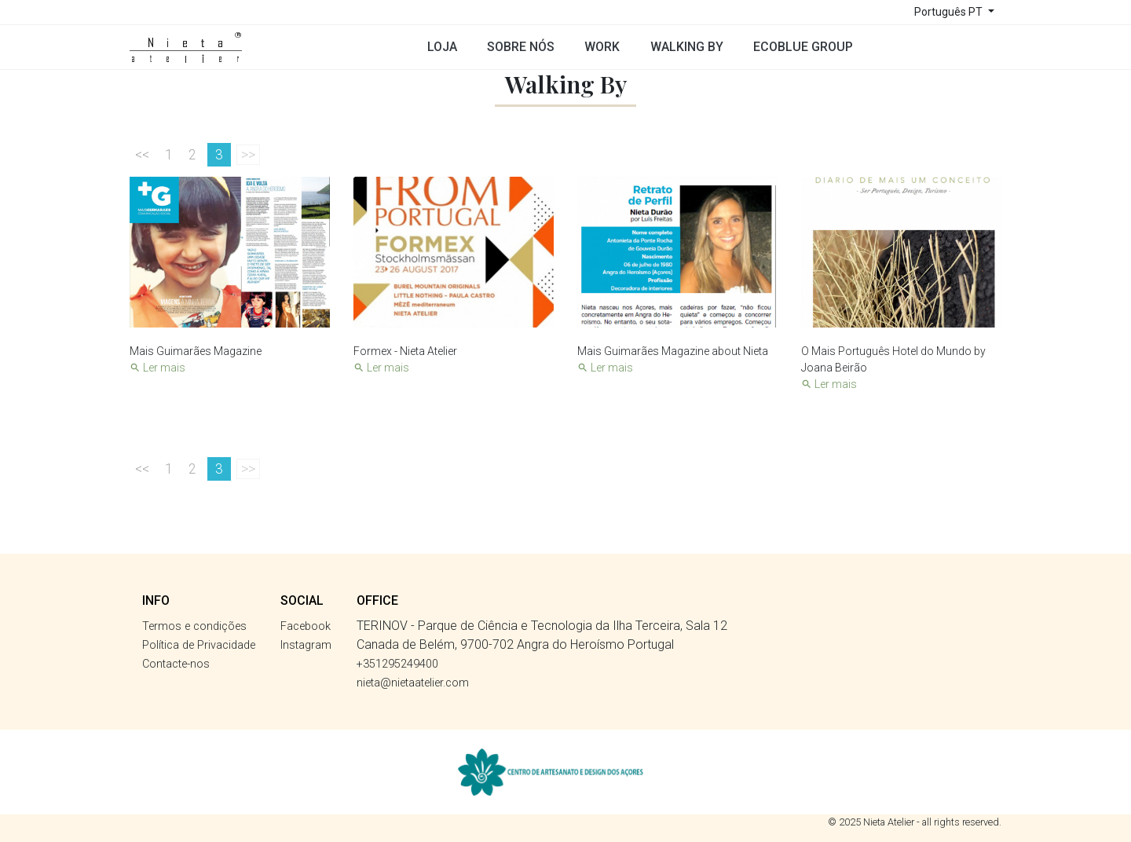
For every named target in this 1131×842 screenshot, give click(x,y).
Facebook (305, 626)
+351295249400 (397, 664)
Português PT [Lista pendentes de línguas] (949, 11)
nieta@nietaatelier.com (413, 683)
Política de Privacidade (198, 645)
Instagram (305, 645)
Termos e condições (194, 626)
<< (142, 155)
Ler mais (157, 367)
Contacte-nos (176, 664)
